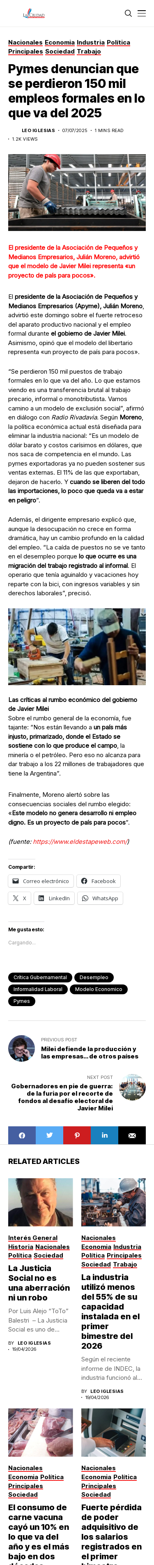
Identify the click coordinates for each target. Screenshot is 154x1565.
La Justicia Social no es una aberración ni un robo (39, 1283)
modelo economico (98, 989)
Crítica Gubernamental (40, 977)
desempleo (94, 977)
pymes (22, 1001)
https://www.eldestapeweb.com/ (80, 841)
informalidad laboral (38, 989)
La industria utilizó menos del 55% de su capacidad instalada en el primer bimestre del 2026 (110, 1311)
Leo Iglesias (38, 130)
